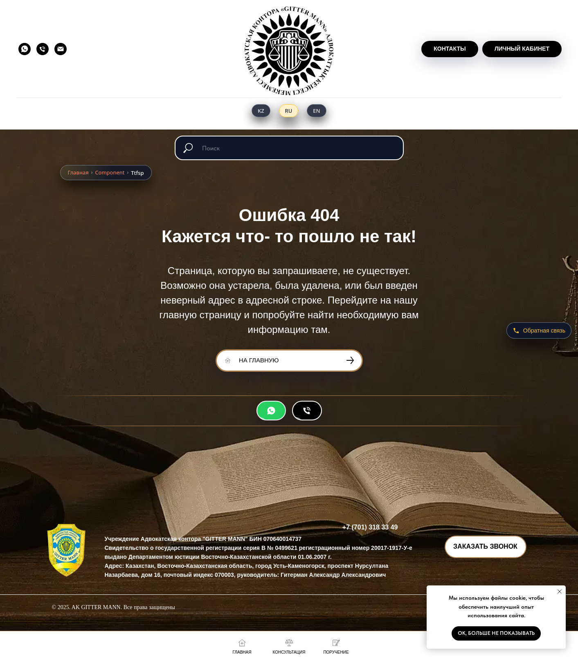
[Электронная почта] (60, 49)
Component (109, 172)
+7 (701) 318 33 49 (370, 527)
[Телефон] (42, 49)
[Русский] (289, 110)
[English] (316, 110)
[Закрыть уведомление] (560, 591)
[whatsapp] (24, 49)
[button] (485, 547)
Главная (78, 172)
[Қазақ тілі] (261, 110)
